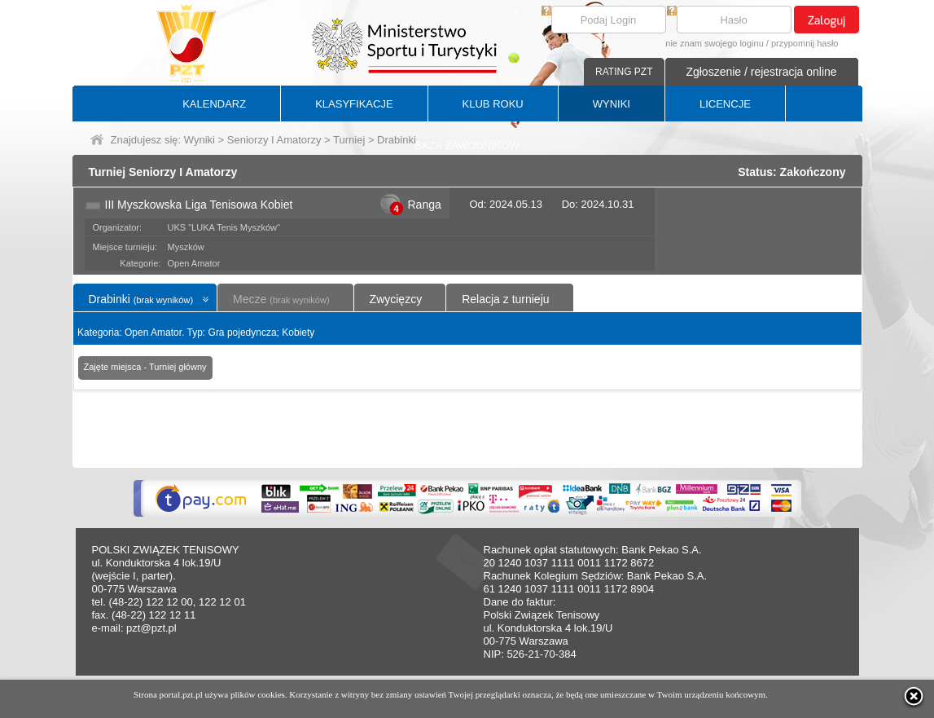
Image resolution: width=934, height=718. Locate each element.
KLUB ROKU (493, 104)
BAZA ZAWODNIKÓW (467, 145)
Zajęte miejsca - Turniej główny (145, 367)
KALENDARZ (214, 104)
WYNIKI (611, 104)
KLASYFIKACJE (353, 104)
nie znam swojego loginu (714, 43)
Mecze (281, 299)
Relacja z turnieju (505, 299)
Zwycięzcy (396, 299)
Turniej (349, 140)
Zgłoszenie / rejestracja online (761, 71)
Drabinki (141, 299)
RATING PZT (623, 71)
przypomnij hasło (805, 43)
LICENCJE (725, 104)
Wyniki (199, 140)
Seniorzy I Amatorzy (274, 140)
